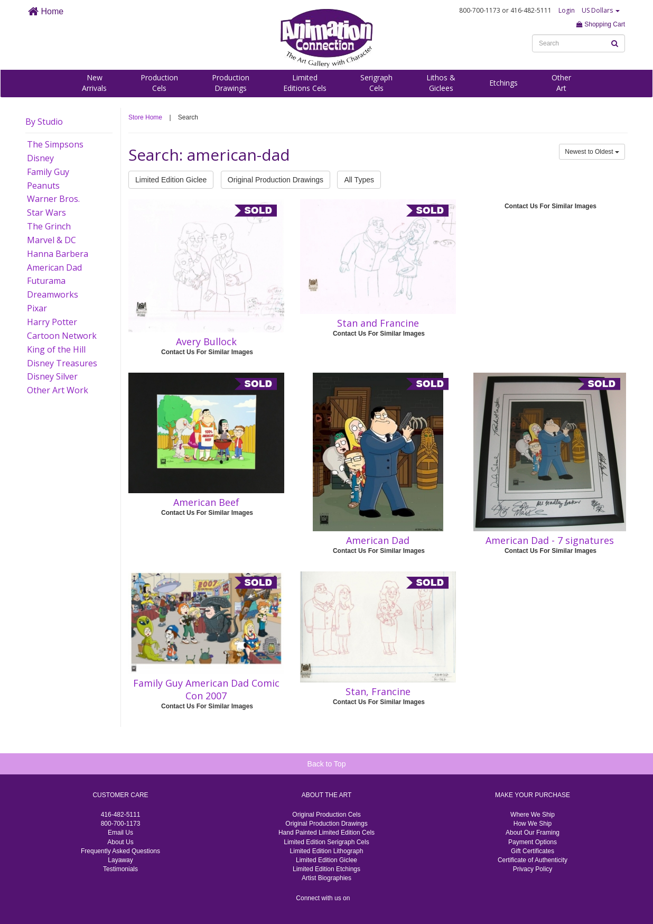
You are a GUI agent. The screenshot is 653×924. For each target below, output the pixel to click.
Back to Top (326, 764)
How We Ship (533, 823)
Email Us (120, 832)
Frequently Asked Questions (120, 851)
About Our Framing (532, 832)
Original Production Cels (326, 814)
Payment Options (532, 842)
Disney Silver (52, 376)
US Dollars (601, 10)
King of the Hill (56, 349)
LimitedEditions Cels (304, 82)
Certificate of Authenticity (532, 860)
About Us (120, 842)
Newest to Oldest (592, 151)
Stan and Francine (378, 323)
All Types (359, 179)
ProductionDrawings (230, 82)
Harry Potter (52, 322)
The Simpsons (55, 144)
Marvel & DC (51, 240)
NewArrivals (94, 82)
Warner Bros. (53, 199)
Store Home (145, 117)
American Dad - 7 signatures (550, 540)
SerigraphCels (376, 82)
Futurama (46, 281)
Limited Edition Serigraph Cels (326, 842)
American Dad (54, 267)
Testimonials (120, 869)
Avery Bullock (206, 341)
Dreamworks (52, 294)
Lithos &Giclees (440, 82)
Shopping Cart (600, 24)
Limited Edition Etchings (326, 869)
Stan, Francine (378, 691)
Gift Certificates (532, 851)
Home (45, 11)
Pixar (37, 308)
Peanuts (43, 185)
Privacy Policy (533, 869)
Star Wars (46, 212)
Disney (40, 158)
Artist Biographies (326, 878)
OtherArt (561, 82)
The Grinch (49, 226)
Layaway (120, 860)
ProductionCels (159, 82)
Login (566, 10)
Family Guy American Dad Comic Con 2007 (206, 689)
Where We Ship (532, 814)
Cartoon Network (62, 335)
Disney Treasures (62, 363)
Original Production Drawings (275, 179)
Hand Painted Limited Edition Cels (326, 832)
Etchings (503, 83)
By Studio (44, 121)
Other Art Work (57, 390)
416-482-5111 (121, 814)
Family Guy (48, 172)
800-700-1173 (121, 823)
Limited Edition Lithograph (326, 851)
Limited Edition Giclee (171, 179)
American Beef (206, 502)
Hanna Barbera (57, 254)
